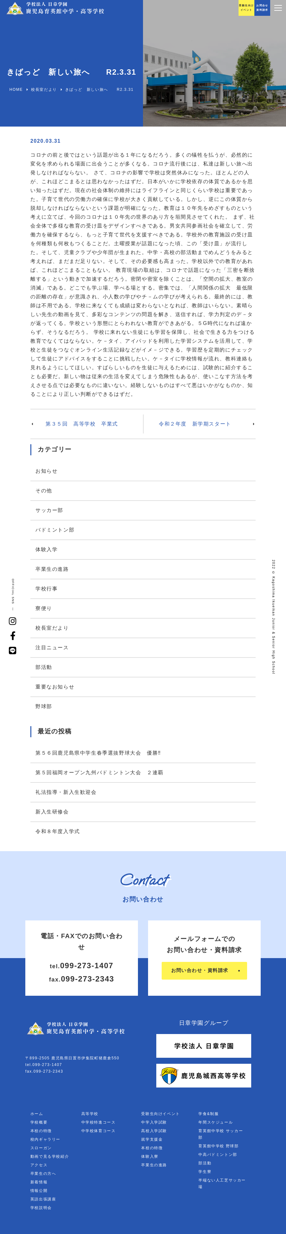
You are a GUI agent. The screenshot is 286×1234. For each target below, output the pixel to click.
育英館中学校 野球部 (218, 1146)
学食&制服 (208, 1114)
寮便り (43, 608)
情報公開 (38, 1190)
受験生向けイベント (160, 1114)
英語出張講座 (43, 1199)
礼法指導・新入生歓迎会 (66, 792)
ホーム (36, 1114)
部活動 (43, 667)
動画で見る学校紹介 (49, 1156)
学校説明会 (41, 1208)
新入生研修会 (52, 811)
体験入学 (46, 549)
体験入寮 (149, 1156)
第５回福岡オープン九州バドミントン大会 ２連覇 (99, 772)
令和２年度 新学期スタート (195, 424)
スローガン (41, 1148)
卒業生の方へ (43, 1173)
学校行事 (46, 588)
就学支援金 (152, 1139)
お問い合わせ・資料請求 (199, 970)
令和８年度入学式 (57, 831)
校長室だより (52, 628)
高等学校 (89, 1114)
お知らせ (46, 471)
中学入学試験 (154, 1122)
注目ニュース (52, 647)
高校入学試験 (154, 1131)
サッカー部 (49, 510)
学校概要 (38, 1122)
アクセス (38, 1165)
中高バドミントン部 (217, 1154)
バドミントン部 (54, 530)
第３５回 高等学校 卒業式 (82, 424)
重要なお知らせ (54, 686)
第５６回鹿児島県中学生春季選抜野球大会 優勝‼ (98, 753)
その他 (43, 490)
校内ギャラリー (45, 1139)
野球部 (43, 706)
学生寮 (204, 1171)
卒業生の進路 (52, 569)
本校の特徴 (41, 1131)
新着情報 (38, 1182)
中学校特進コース (98, 1122)
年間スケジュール (215, 1122)
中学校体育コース (98, 1131)
